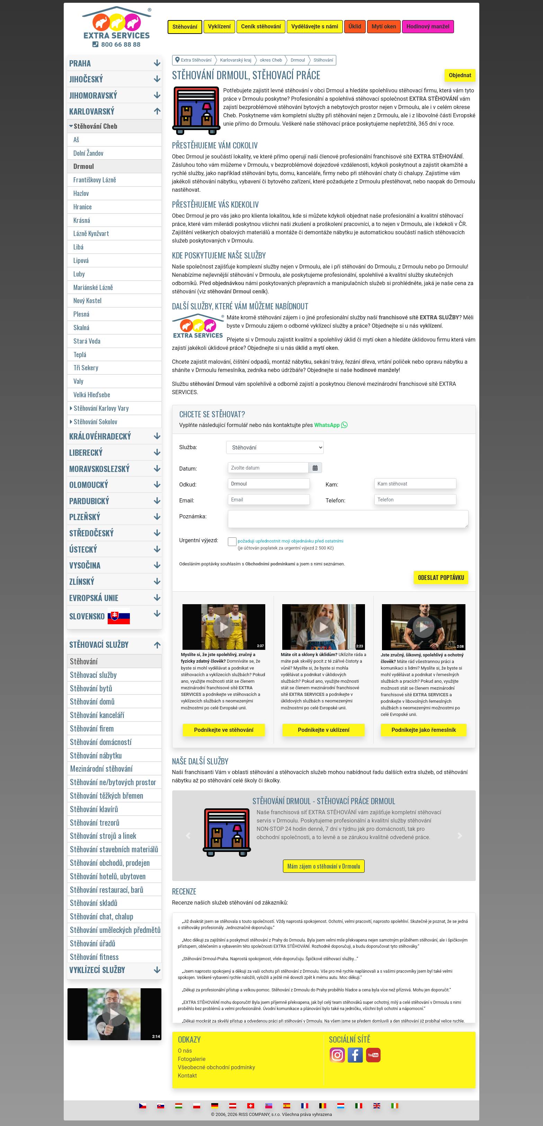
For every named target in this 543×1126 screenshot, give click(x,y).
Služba (187, 447)
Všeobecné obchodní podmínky (216, 1067)
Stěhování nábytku (96, 755)
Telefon (335, 500)
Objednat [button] (460, 75)
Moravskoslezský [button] (99, 468)
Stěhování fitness (94, 956)
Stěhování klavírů (94, 808)
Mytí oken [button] (384, 26)
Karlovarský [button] (91, 111)
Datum (187, 468)
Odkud (187, 484)
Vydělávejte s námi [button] (314, 26)
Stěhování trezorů (94, 822)
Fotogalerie (192, 1059)
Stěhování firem (92, 728)
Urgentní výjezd (198, 540)
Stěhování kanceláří (97, 714)
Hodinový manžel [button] (428, 26)
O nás (185, 1050)
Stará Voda (86, 341)
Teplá (79, 354)
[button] (188, 836)
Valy (78, 381)
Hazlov (81, 193)
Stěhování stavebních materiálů (114, 848)
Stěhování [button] (184, 27)
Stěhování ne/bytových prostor (113, 781)
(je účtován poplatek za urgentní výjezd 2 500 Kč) (286, 548)
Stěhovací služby (93, 674)
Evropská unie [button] (93, 597)
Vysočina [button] (84, 565)
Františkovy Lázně (94, 179)
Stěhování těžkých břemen (106, 795)
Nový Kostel (87, 300)
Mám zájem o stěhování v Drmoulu (323, 866)
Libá (78, 247)
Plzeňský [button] (84, 516)
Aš (76, 139)
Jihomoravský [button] (93, 95)
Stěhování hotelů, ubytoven (108, 875)
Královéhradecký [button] (100, 436)
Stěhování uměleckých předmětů (115, 929)
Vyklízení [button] (219, 26)
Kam (331, 484)
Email (186, 500)
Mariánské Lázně (93, 287)
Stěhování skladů (93, 902)
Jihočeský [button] (86, 78)
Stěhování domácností (101, 741)
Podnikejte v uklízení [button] (323, 730)
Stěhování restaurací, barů (106, 889)
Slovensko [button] (99, 616)
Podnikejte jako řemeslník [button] (424, 730)
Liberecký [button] (86, 452)
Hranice (82, 206)
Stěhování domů (92, 701)
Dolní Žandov (88, 153)
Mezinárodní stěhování (101, 768)
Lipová (81, 260)
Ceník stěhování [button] (261, 26)
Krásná (81, 220)
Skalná (81, 327)
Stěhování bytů (91, 687)
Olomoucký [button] (88, 484)
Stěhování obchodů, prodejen (110, 862)
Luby (79, 274)
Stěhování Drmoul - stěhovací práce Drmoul (323, 800)
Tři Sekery (85, 367)
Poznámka (192, 516)
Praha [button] (80, 63)
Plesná (81, 314)
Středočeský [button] (91, 532)
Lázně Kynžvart (91, 233)
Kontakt (187, 1075)
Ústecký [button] (83, 549)
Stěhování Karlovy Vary (99, 408)
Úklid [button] (355, 26)
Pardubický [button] (89, 500)
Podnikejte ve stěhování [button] (223, 730)
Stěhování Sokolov (93, 421)
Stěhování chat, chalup (101, 915)
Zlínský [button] (81, 581)
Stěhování (84, 660)
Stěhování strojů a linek (103, 835)
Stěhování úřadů (92, 942)
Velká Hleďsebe (91, 394)
